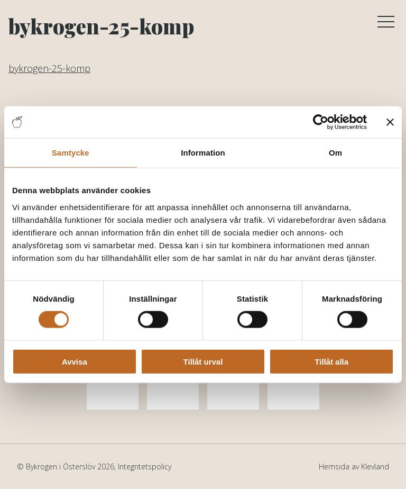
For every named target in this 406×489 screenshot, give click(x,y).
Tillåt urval (203, 361)
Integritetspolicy (144, 466)
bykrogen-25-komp (49, 68)
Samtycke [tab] (70, 152)
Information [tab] (203, 152)
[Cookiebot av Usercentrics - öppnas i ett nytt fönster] (320, 122)
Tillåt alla (331, 361)
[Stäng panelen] (390, 122)
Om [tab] (335, 152)
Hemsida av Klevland (354, 466)
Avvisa (74, 361)
